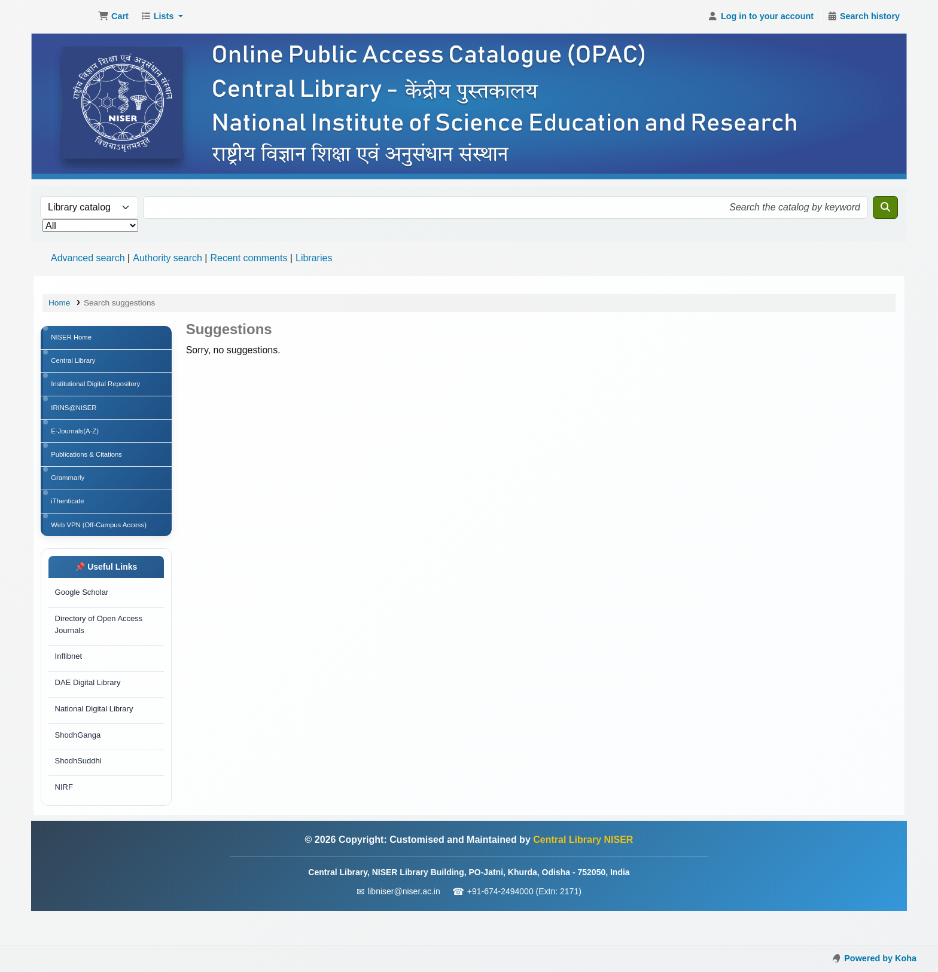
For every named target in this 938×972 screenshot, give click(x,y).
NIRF (65, 819)
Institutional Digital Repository (99, 390)
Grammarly (69, 492)
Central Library (75, 364)
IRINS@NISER (76, 415)
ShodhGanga (79, 764)
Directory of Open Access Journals (100, 647)
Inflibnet (69, 681)
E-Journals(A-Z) (77, 441)
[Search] (885, 207)
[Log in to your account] (760, 16)
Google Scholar (82, 613)
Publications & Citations (89, 467)
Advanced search (88, 258)
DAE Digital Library (88, 708)
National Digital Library (95, 736)
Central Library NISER (63, 17)
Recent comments (248, 258)
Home (59, 302)
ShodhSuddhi (79, 792)
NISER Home (73, 338)
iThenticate (69, 518)
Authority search (167, 258)
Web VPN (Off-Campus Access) (103, 544)
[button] (113, 16)
